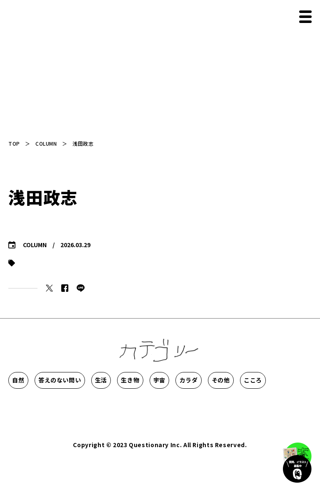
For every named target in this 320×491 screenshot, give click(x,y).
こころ (141, 405)
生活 (162, 380)
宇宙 (271, 380)
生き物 (216, 380)
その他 (87, 405)
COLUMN (46, 143)
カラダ (32, 405)
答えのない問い (97, 380)
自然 (32, 380)
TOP (14, 143)
